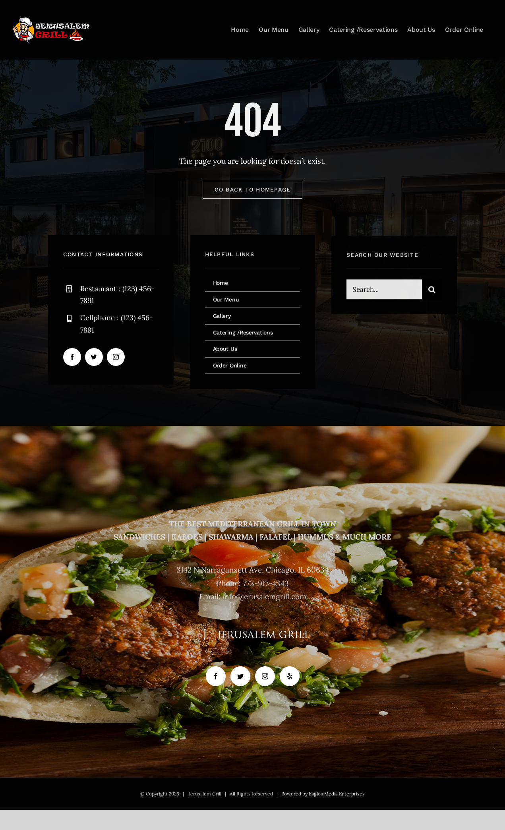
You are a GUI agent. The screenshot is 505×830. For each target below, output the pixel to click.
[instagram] (116, 357)
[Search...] (384, 290)
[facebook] (72, 357)
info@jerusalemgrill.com (264, 596)
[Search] (432, 290)
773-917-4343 (266, 583)
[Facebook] (216, 676)
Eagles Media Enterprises (337, 794)
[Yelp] (290, 676)
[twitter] (94, 357)
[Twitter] (240, 676)
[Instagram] (265, 676)
